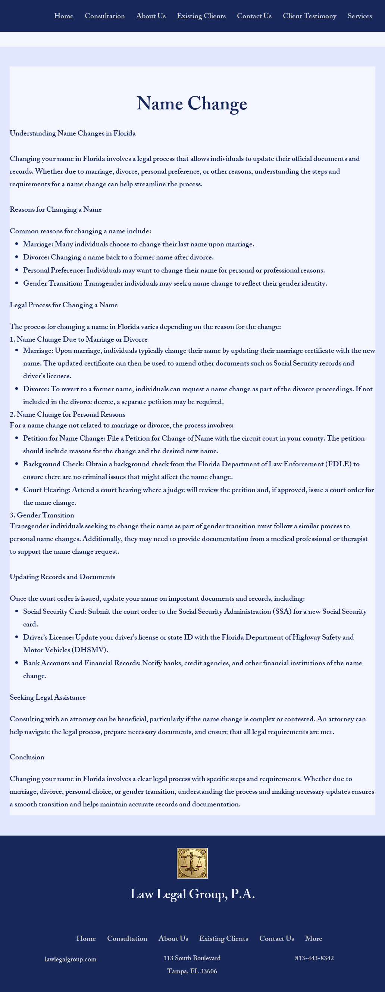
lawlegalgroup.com (71, 960)
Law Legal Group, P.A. (192, 896)
